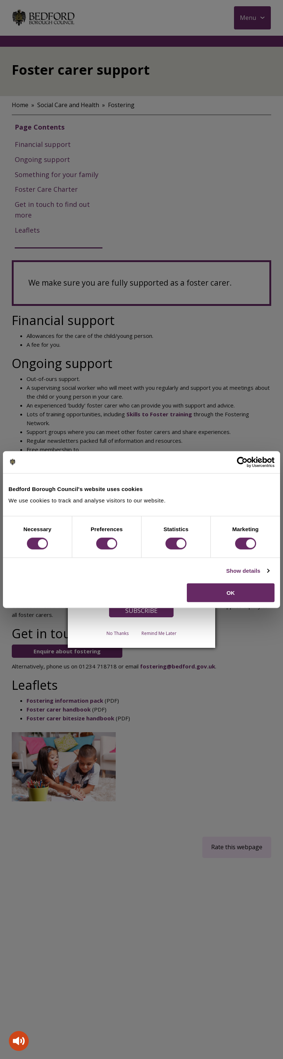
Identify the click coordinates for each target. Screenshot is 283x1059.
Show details (243, 570)
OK (231, 593)
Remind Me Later (159, 633)
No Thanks (117, 633)
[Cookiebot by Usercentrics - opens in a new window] (242, 461)
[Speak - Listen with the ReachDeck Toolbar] (19, 1041)
